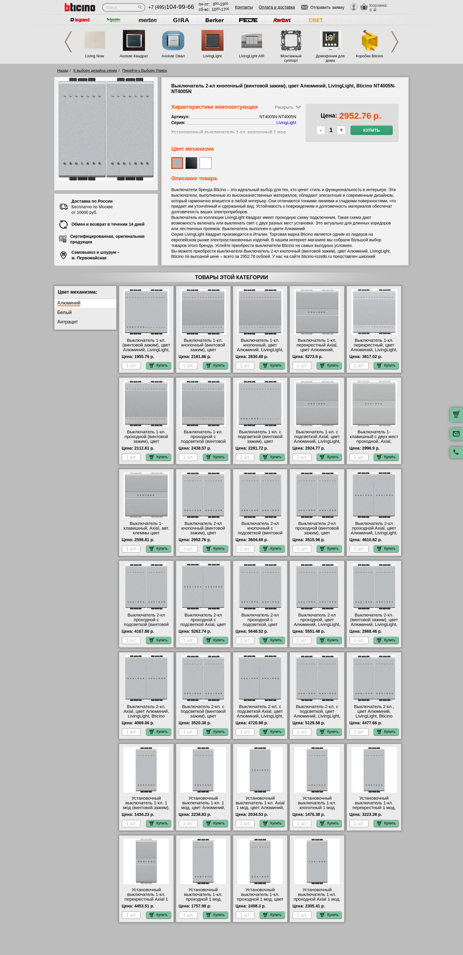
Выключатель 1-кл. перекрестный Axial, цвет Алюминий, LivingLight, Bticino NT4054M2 (317, 350)
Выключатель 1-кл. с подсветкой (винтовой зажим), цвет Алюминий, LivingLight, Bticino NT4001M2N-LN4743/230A (260, 443)
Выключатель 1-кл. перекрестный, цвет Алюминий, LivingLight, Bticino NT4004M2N (374, 347)
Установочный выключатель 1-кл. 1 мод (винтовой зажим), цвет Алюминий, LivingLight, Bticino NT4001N (146, 810)
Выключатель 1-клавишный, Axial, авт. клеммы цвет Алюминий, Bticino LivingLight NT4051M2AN (146, 535)
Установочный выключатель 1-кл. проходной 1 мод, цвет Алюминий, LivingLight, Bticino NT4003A (260, 899)
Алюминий (68, 302)
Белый (64, 312)
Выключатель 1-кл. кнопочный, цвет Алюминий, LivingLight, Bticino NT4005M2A (260, 347)
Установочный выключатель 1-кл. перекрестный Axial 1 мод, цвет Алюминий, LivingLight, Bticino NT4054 (146, 901)
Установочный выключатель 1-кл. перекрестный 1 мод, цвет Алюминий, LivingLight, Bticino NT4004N (374, 810)
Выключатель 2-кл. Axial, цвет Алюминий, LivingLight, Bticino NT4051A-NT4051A (146, 713)
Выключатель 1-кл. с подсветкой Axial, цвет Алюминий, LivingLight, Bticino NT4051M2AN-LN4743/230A (317, 441)
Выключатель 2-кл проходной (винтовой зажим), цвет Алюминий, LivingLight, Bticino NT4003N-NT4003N (317, 535)
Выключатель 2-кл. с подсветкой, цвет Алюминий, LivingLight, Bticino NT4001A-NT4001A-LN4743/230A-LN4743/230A (317, 718)
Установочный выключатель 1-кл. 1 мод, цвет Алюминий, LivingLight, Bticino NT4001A (203, 807)
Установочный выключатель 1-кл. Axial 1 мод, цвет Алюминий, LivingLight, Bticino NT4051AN (260, 807)
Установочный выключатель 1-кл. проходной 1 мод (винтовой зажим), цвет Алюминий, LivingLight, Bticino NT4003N (203, 901)
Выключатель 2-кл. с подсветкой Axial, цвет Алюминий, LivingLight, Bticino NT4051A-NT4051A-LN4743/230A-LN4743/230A (260, 718)
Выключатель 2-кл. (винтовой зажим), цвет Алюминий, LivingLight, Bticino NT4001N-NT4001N (374, 624)
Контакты (244, 7)
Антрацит (67, 321)
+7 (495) (171, 7)
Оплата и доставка (277, 7)
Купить (371, 130)
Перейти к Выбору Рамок (144, 70)
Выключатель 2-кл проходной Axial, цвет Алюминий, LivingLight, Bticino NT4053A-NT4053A (374, 533)
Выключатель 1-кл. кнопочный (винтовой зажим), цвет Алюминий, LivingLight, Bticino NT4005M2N (203, 350)
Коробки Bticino (369, 56)
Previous (68, 42)
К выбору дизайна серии (95, 70)
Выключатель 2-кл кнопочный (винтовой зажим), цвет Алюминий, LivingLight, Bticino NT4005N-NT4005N (203, 535)
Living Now (94, 56)
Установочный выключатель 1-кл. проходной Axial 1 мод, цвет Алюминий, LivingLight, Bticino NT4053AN (317, 901)
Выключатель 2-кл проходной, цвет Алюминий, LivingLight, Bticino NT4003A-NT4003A (317, 624)
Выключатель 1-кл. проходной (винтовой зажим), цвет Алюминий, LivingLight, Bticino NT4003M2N (146, 441)
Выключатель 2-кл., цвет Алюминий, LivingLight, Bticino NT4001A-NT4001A (374, 713)
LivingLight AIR (252, 56)
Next (394, 42)
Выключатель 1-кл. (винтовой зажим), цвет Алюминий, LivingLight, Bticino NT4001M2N (146, 347)
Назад (62, 70)
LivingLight (212, 56)
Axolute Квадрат (134, 56)
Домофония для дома (330, 58)
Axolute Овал (173, 56)
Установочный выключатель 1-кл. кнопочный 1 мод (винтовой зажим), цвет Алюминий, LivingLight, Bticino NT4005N (317, 810)
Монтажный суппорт (291, 58)
